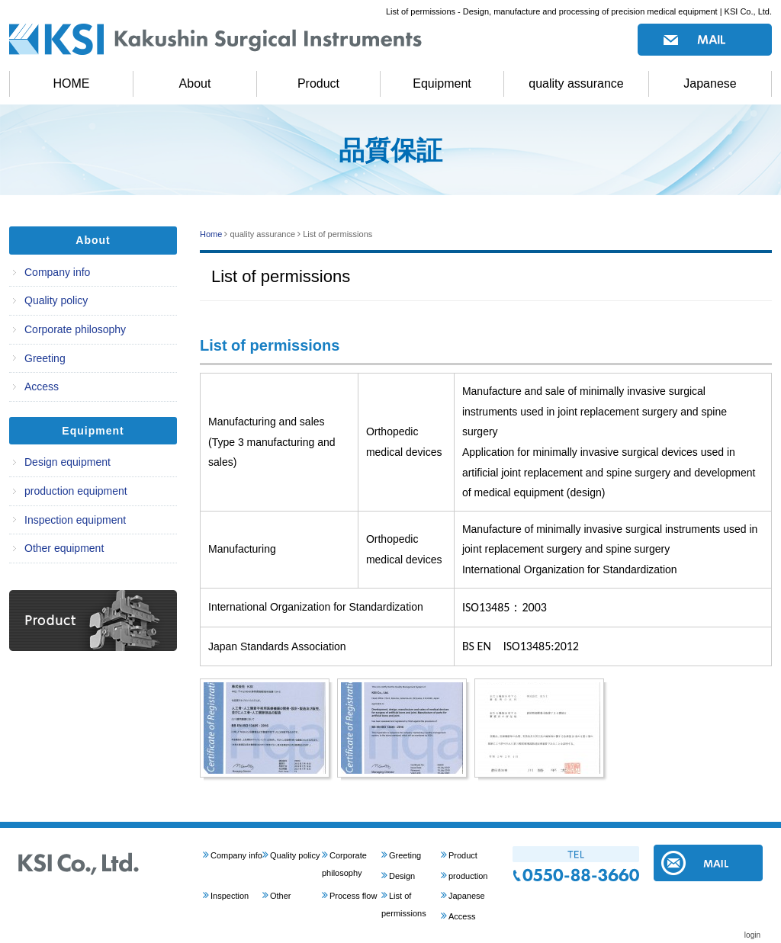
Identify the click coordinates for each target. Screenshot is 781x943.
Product (318, 83)
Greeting (45, 358)
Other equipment (64, 548)
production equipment (75, 491)
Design (402, 875)
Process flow (353, 895)
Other (280, 895)
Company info (57, 272)
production (467, 875)
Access (41, 386)
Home (211, 234)
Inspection (230, 895)
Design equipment (67, 462)
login (752, 935)
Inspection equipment (75, 520)
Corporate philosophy (75, 329)
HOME (71, 83)
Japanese (709, 83)
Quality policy (56, 300)
